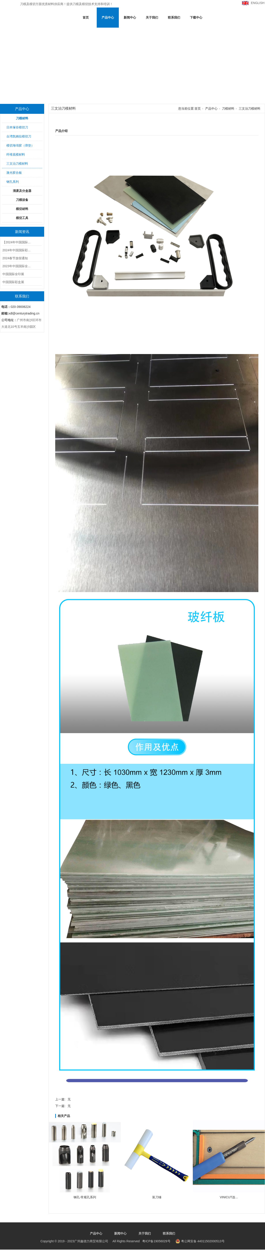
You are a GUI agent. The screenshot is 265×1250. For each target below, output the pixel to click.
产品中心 (108, 17)
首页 (86, 17)
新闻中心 (130, 17)
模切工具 (22, 218)
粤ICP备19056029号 (105, 1241)
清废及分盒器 (22, 190)
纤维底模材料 (15, 154)
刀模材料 (22, 118)
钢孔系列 (12, 181)
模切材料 (22, 209)
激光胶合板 (14, 172)
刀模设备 (22, 200)
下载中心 (196, 17)
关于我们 (152, 17)
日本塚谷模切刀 (17, 127)
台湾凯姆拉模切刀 (18, 136)
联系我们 (174, 17)
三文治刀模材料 (17, 163)
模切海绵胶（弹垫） (20, 145)
